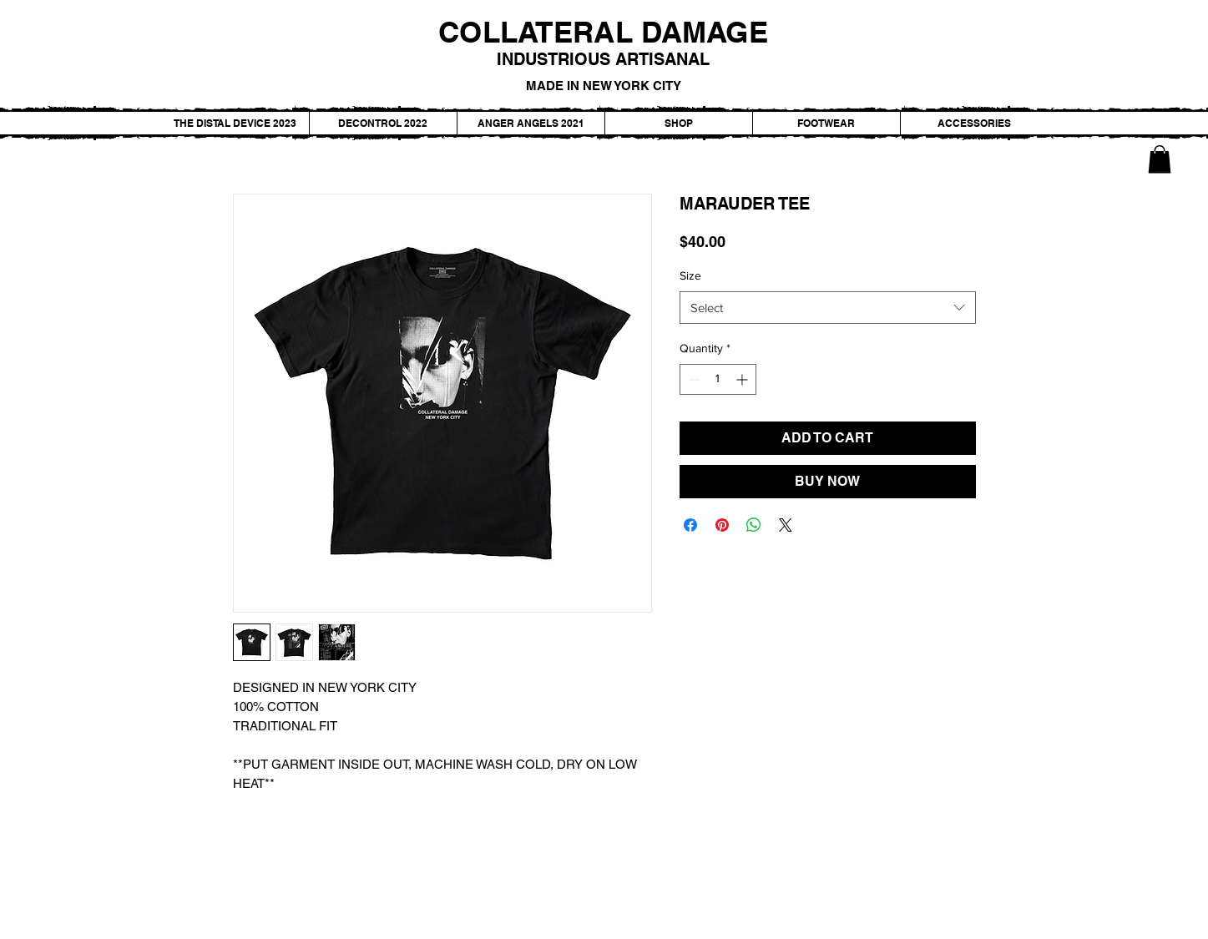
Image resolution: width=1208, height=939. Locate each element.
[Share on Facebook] (690, 525)
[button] (1159, 159)
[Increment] (743, 379)
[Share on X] (786, 525)
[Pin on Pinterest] (722, 525)
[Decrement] (692, 379)
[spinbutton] (718, 379)
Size (690, 275)
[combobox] (828, 307)
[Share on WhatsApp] (754, 525)
